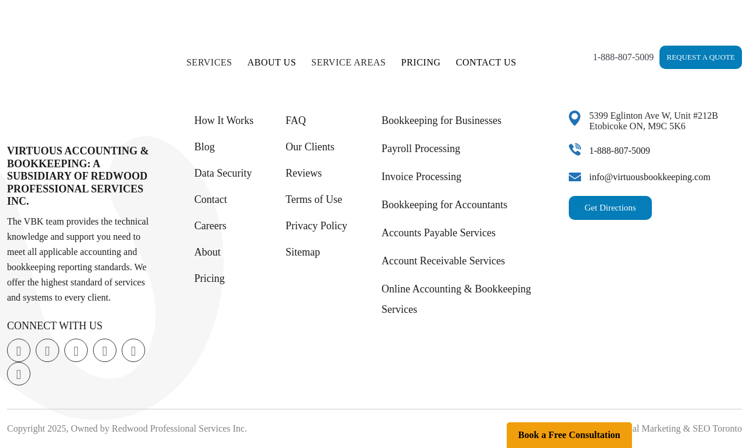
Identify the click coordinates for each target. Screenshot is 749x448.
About (207, 252)
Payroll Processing (421, 148)
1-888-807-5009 (623, 57)
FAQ (296, 120)
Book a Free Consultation (569, 435)
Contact (210, 199)
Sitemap (303, 252)
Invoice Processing (421, 176)
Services (209, 62)
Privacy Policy (317, 226)
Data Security (223, 173)
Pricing (421, 62)
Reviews (304, 173)
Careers (210, 226)
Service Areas (348, 62)
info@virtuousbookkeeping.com (649, 177)
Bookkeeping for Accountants (444, 205)
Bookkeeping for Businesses (441, 120)
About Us (272, 62)
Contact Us (486, 62)
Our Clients (310, 147)
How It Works (223, 120)
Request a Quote (700, 57)
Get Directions (610, 207)
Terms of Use (314, 199)
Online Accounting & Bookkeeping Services (456, 299)
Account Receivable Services (443, 261)
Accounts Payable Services (439, 233)
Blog (204, 147)
